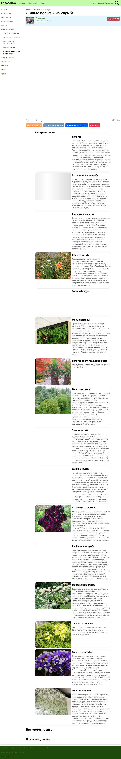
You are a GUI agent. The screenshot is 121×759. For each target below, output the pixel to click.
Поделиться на (77, 125)
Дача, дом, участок (7, 29)
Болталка (4, 66)
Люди (43, 3)
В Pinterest (94, 125)
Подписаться (113, 19)
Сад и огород (6, 13)
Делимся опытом (7, 21)
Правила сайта (6, 748)
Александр (40, 18)
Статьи (3, 70)
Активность (22, 3)
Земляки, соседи (9, 47)
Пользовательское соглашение (37, 748)
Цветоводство (6, 17)
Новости (4, 25)
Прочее (3, 74)
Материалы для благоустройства (9, 42)
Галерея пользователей (11, 37)
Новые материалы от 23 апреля (39, 9)
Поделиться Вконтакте (54, 125)
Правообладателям (19, 748)
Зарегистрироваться (105, 3)
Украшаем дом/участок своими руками (11, 52)
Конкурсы (4, 9)
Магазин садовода (8, 58)
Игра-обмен (5, 62)
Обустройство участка (11, 33)
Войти (94, 3)
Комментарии (33, 3)
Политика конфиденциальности (12, 752)
